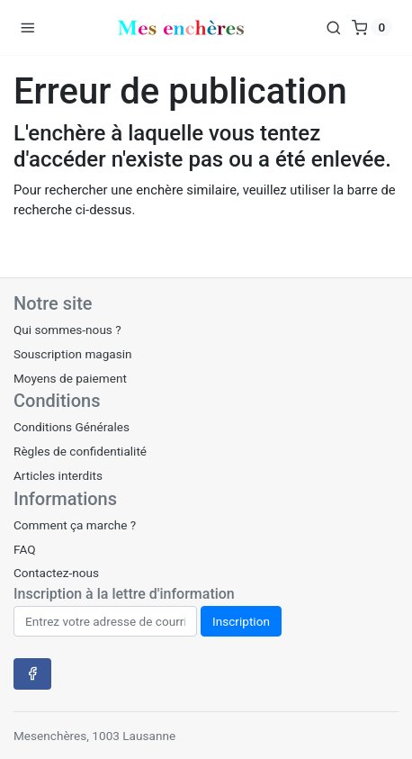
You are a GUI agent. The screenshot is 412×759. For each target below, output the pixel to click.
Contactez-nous (56, 572)
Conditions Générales (71, 427)
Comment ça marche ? (74, 525)
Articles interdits (58, 475)
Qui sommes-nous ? (67, 329)
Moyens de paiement (70, 378)
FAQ (24, 549)
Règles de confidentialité (80, 451)
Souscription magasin (72, 354)
